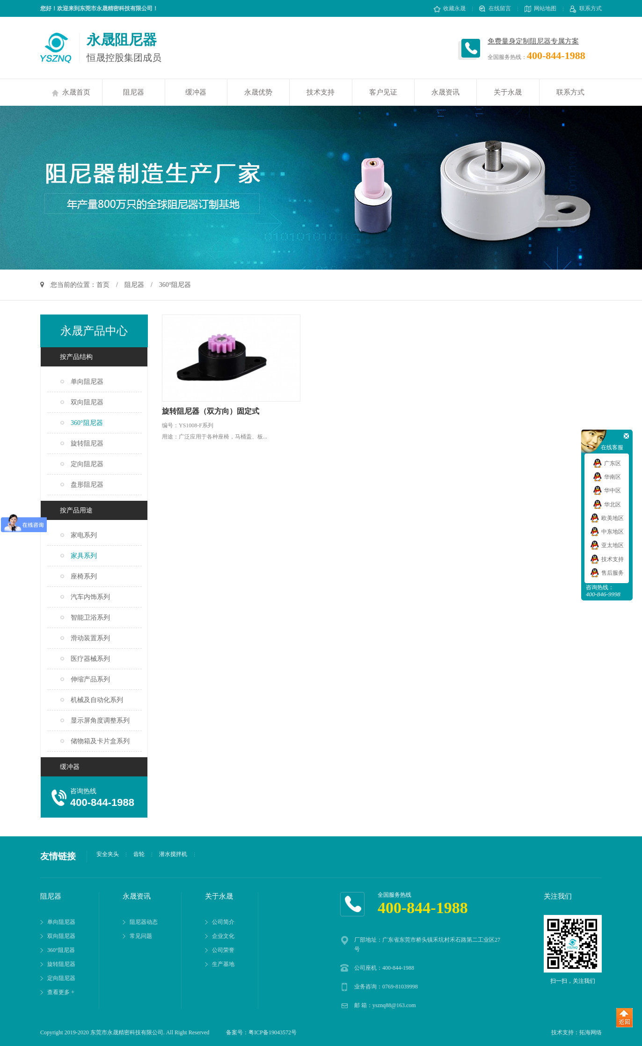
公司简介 (223, 922)
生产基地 (223, 964)
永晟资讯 (445, 92)
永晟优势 (258, 92)
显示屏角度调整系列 (100, 720)
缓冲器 (195, 92)
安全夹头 (107, 854)
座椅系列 (84, 576)
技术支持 (320, 92)
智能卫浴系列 (90, 617)
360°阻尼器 (87, 422)
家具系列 (84, 555)
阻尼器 (133, 92)
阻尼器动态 (144, 922)
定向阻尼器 (87, 464)
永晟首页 (71, 92)
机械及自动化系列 (97, 699)
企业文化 (223, 936)
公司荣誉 (223, 950)
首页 (102, 284)
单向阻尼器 (87, 381)
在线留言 (495, 8)
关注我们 (558, 896)
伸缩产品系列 (90, 679)
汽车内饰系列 (90, 596)
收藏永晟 (450, 8)
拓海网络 (590, 1032)
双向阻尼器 (87, 402)
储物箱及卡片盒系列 (100, 741)
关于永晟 (508, 92)
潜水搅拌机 (173, 854)
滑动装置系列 (90, 638)
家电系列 (84, 535)
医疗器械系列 (90, 658)
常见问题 (141, 936)
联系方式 (586, 8)
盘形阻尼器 (87, 484)
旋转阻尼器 (87, 443)
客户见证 (383, 92)
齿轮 (139, 854)
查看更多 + (60, 992)
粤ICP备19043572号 (272, 1032)
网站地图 (540, 8)
